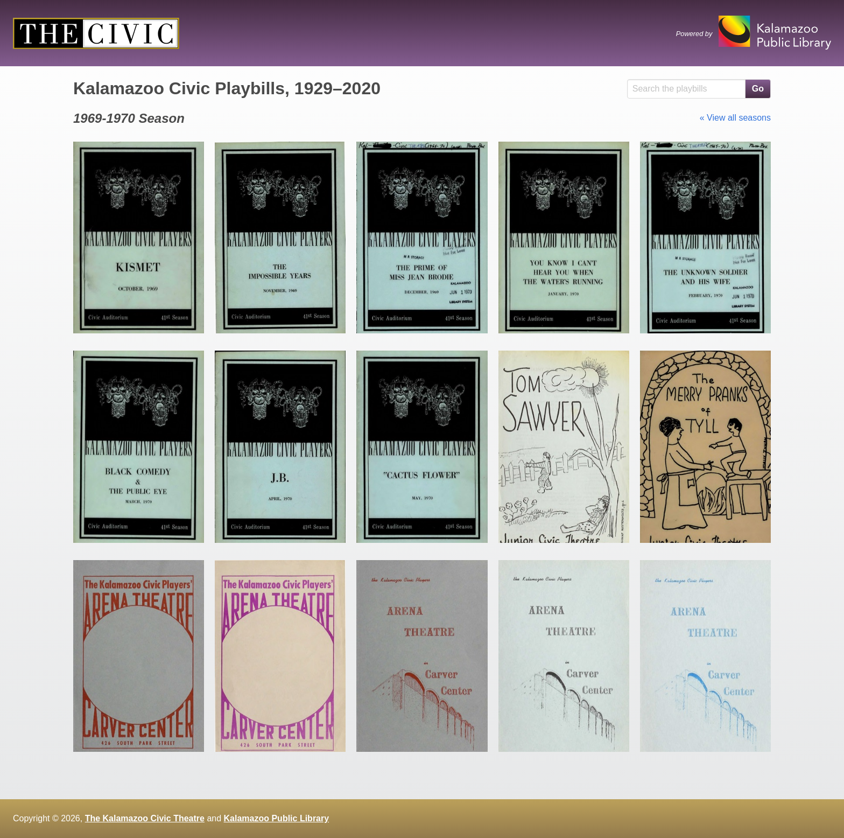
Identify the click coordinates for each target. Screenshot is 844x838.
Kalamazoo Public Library (276, 818)
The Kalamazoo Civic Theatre (145, 818)
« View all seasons (735, 117)
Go (758, 88)
